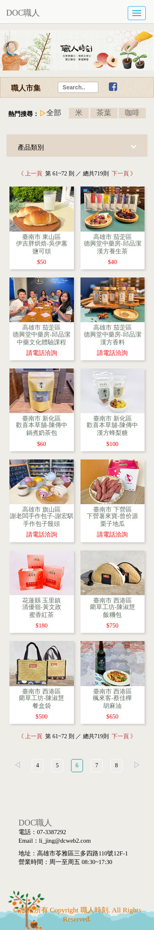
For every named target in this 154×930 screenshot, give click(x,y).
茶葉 (104, 113)
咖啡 (132, 113)
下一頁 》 (122, 174)
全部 (53, 113)
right (136, 764)
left (17, 764)
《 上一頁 (32, 174)
